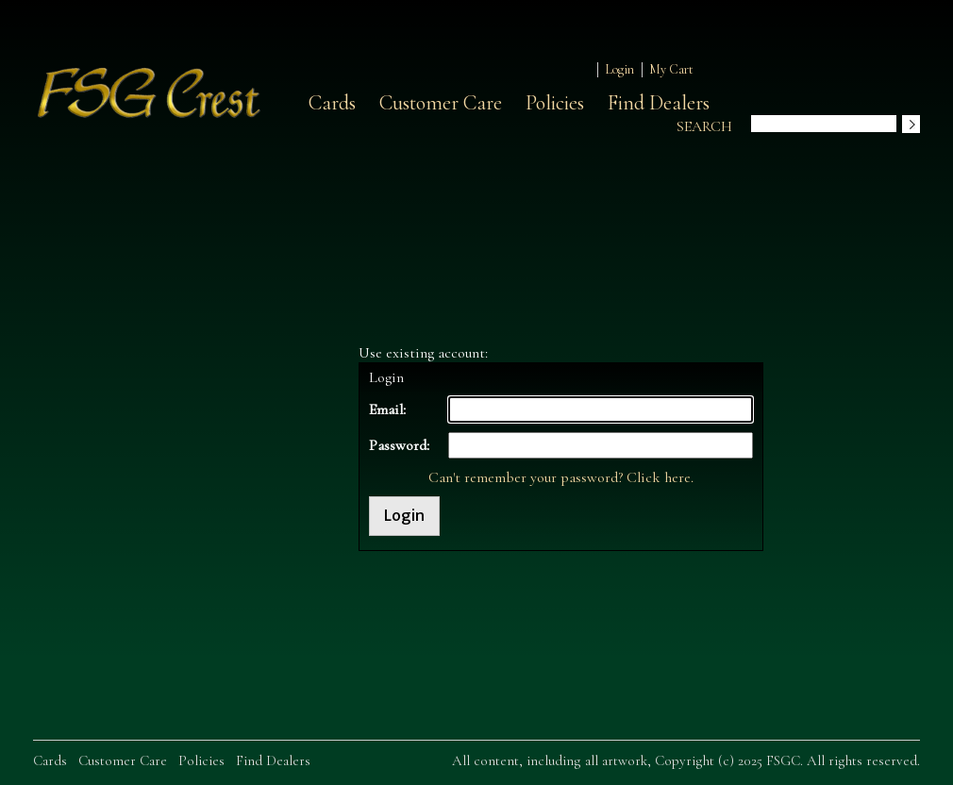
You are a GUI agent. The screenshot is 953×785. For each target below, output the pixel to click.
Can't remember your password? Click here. (561, 477)
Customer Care (440, 103)
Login (619, 69)
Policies (555, 103)
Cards (332, 103)
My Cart (671, 69)
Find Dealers (659, 103)
